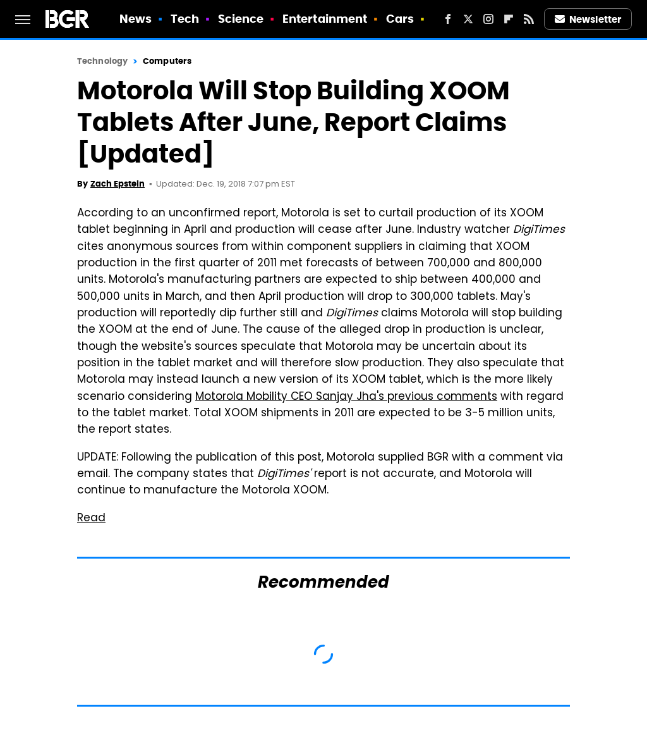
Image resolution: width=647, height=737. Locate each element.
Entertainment (324, 18)
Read (91, 519)
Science (241, 18)
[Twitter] (468, 19)
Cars (400, 18)
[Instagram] (488, 19)
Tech (185, 18)
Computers (167, 61)
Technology (102, 61)
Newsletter (588, 19)
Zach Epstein (117, 183)
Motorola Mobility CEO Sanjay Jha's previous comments (346, 397)
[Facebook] (448, 19)
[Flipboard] (509, 19)
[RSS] (529, 19)
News (135, 18)
